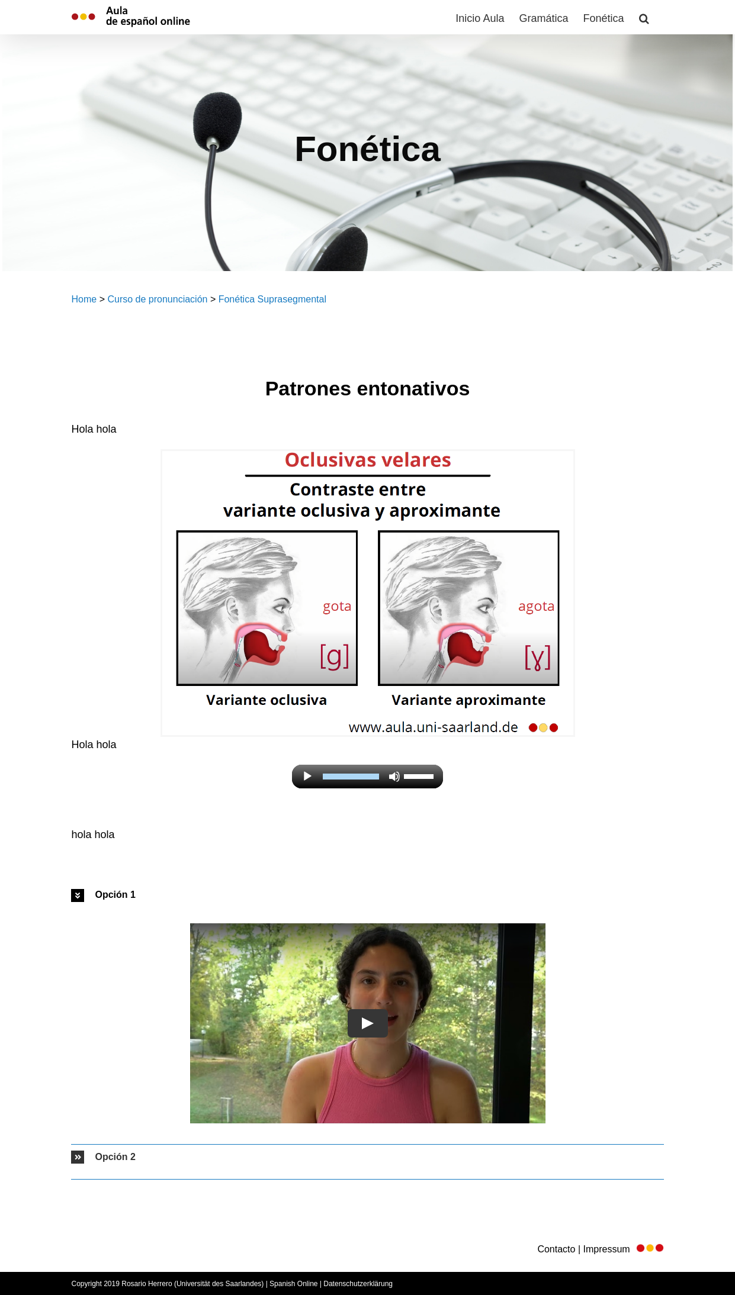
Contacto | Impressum (600, 1249)
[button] (644, 17)
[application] (367, 776)
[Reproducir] (307, 776)
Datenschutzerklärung (358, 1284)
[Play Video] (368, 1023)
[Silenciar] (394, 776)
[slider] (351, 776)
